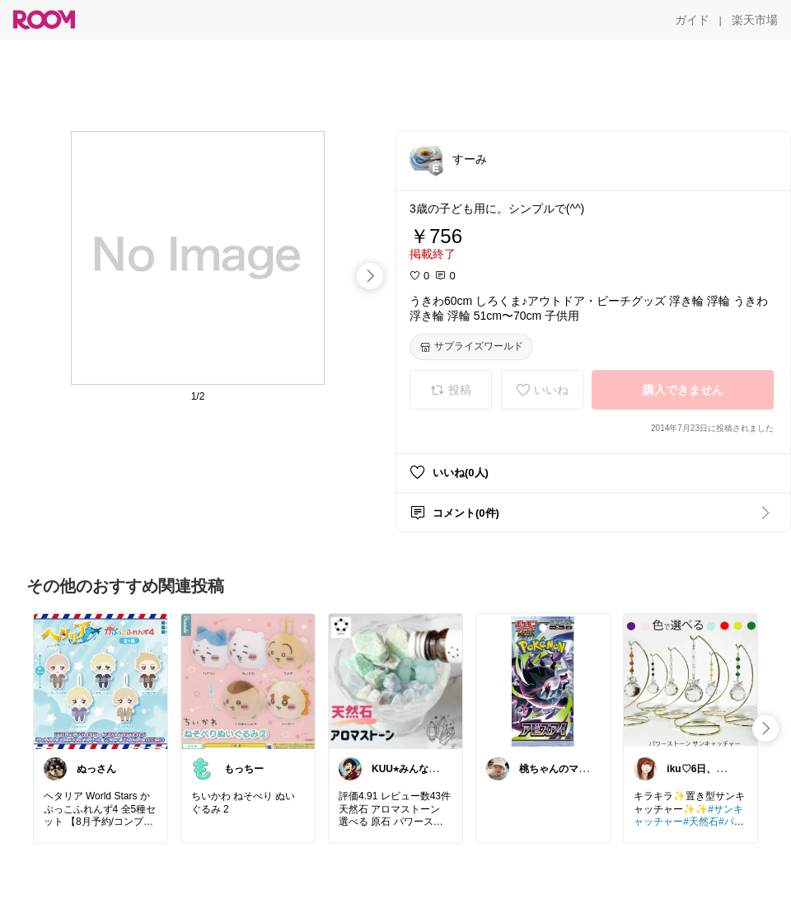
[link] (100, 680)
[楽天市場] (755, 19)
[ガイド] (692, 19)
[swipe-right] (370, 276)
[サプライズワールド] (471, 347)
